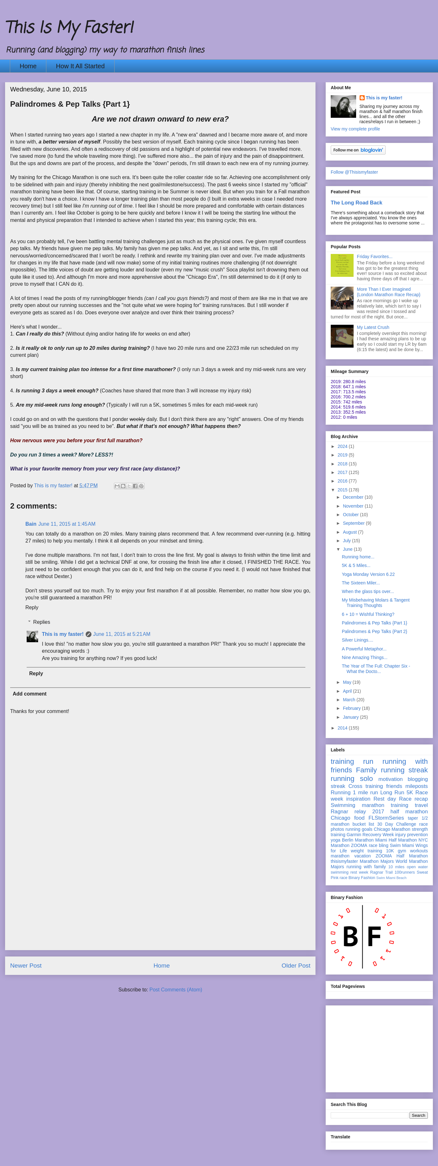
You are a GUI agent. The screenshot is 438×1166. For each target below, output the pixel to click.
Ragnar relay (348, 812)
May (347, 682)
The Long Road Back (356, 202)
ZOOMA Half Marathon (401, 855)
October (351, 514)
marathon (340, 855)
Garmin (354, 834)
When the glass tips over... (368, 591)
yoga (335, 840)
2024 (343, 446)
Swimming (343, 805)
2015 (343, 489)
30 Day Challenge (396, 824)
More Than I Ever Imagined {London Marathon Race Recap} (389, 292)
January (351, 717)
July (347, 540)
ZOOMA (359, 845)
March (349, 699)
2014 (343, 727)
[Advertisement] (160, 905)
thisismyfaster (344, 861)
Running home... (358, 556)
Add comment (30, 693)
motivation (390, 779)
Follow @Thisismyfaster (354, 172)
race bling (378, 845)
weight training (366, 850)
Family (366, 770)
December (353, 497)
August (350, 532)
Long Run (392, 793)
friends (394, 786)
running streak (404, 770)
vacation (362, 855)
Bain (30, 524)
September (354, 523)
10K (390, 850)
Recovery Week (378, 834)
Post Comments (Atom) (175, 989)
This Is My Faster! (69, 28)
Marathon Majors (377, 861)
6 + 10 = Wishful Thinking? (368, 614)
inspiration (358, 799)
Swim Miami (402, 845)
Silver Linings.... (357, 640)
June (348, 549)
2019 (343, 454)
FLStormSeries (386, 818)
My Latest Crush (373, 327)
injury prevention (411, 834)
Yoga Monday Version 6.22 (368, 574)
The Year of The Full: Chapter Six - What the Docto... (376, 668)
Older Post (296, 965)
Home (28, 66)
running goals (359, 829)
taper (413, 818)
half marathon (409, 812)
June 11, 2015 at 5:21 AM (121, 634)
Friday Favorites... (375, 256)
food (359, 818)
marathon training (385, 805)
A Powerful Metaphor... (364, 648)
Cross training (365, 786)
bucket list (363, 824)
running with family (366, 866)
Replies (41, 622)
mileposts (416, 786)
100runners (405, 872)
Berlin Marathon (358, 840)
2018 (343, 463)
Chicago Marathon (392, 829)
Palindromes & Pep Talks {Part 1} (374, 622)
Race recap (413, 799)
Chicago (340, 818)
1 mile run (365, 793)
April (348, 691)
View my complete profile (355, 128)
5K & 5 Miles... (356, 565)
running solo (352, 779)
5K (410, 793)
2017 (343, 472)
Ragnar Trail (381, 872)
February (352, 708)
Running (341, 793)
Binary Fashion (361, 878)
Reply (31, 607)
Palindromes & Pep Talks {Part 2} (374, 631)
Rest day (385, 799)
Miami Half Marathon (396, 840)
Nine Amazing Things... (365, 657)
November (353, 506)
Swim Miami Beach (391, 878)
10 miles (396, 867)
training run (352, 761)
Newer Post (26, 965)
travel (421, 805)
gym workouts (413, 850)
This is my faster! (63, 634)
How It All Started (80, 66)
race (344, 878)
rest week (359, 872)
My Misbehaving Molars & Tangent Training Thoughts (376, 602)
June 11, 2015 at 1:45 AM (67, 524)
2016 (343, 480)
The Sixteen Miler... (361, 582)
